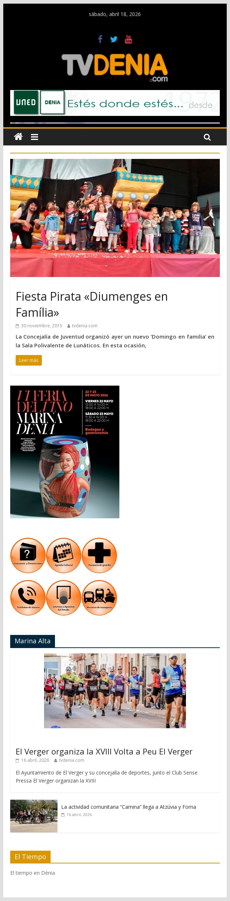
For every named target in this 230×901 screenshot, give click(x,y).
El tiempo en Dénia (32, 872)
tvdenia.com (85, 326)
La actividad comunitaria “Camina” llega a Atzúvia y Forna (128, 806)
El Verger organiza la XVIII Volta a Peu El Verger (104, 751)
